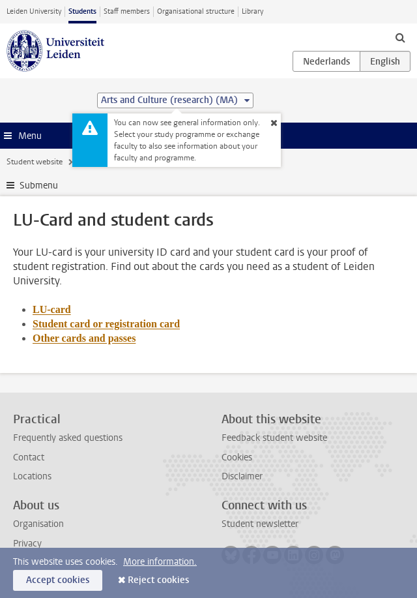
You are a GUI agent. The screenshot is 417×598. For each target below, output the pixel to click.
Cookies (237, 457)
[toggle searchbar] (400, 37)
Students (82, 11)
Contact (28, 457)
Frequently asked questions (67, 438)
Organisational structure (196, 11)
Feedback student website (274, 438)
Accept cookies (57, 580)
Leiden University (34, 11)
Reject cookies (158, 580)
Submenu (39, 185)
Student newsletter (260, 524)
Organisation (38, 524)
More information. (160, 562)
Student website (35, 162)
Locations (32, 476)
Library (252, 11)
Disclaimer (242, 476)
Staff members (127, 11)
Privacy (27, 543)
